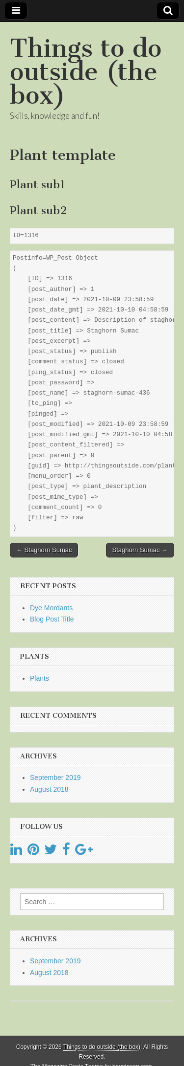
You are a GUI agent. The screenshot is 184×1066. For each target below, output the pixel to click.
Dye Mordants (51, 608)
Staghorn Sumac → (140, 550)
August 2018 (49, 789)
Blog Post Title (52, 619)
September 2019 (55, 777)
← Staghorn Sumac (44, 550)
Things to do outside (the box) (85, 71)
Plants (39, 678)
